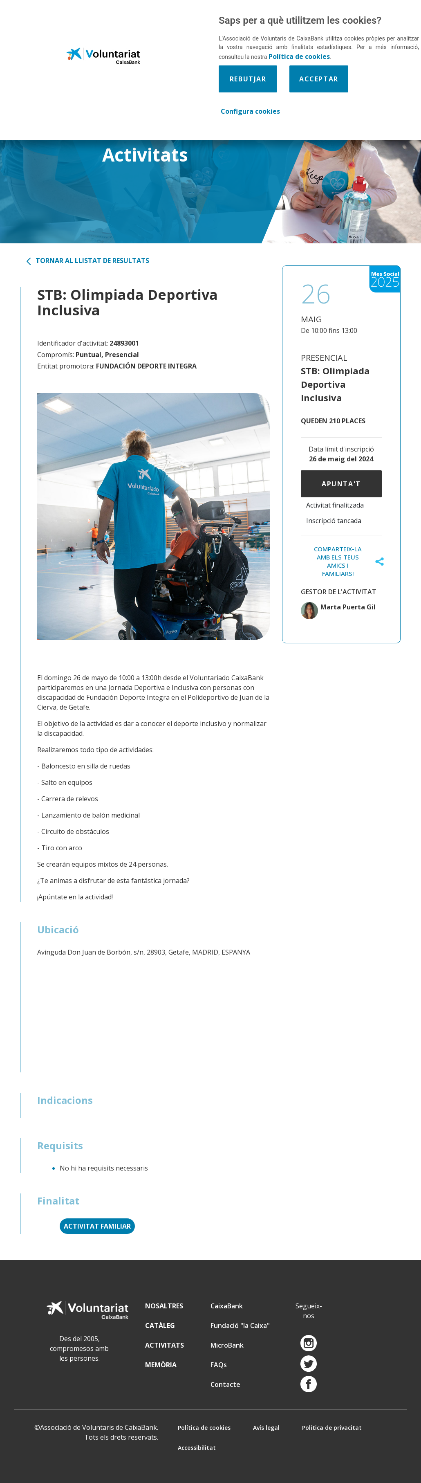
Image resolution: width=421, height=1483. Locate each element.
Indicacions (65, 1100)
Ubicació (58, 929)
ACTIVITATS (164, 1345)
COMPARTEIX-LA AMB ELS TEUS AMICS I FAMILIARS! (338, 561)
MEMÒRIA (161, 1364)
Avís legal (266, 1427)
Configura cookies (250, 111)
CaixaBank (226, 1305)
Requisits (60, 1145)
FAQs (218, 1364)
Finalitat (58, 1200)
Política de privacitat (332, 1427)
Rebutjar (248, 78)
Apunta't (341, 483)
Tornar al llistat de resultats (92, 260)
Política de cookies (204, 1427)
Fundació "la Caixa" (240, 1325)
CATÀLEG (160, 1325)
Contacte (225, 1384)
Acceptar (318, 78)
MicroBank (227, 1345)
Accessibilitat (197, 1448)
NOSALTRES (164, 1305)
